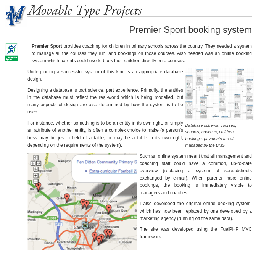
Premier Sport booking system (190, 29)
